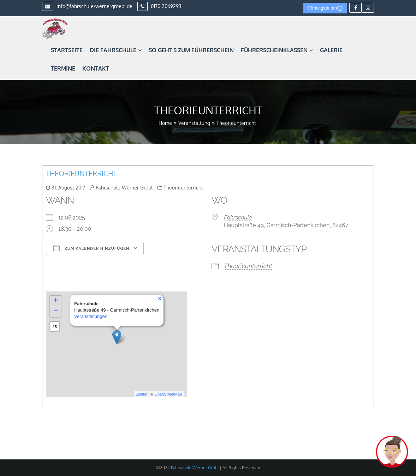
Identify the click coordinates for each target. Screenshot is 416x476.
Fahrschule (238, 217)
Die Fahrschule (116, 50)
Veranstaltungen (90, 316)
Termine (63, 68)
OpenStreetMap (168, 394)
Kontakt (95, 68)
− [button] (55, 311)
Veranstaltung (194, 123)
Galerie (331, 50)
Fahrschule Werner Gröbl (124, 188)
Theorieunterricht (81, 173)
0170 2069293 (159, 6)
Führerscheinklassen (277, 50)
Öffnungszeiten (325, 8)
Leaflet (141, 394)
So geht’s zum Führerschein (191, 50)
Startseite (67, 50)
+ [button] (55, 301)
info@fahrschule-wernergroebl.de (87, 6)
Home (165, 123)
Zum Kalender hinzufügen (91, 248)
